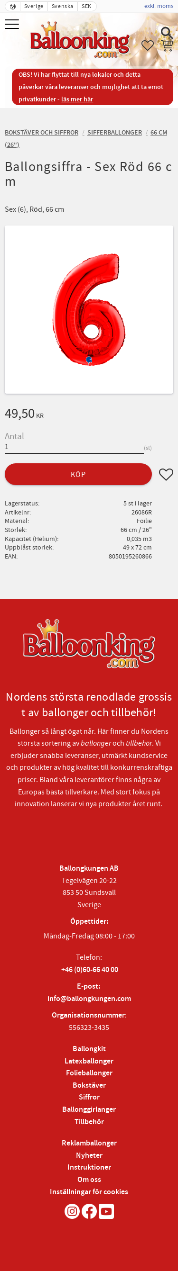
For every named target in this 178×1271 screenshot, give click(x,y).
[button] (13, 25)
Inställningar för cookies (89, 1192)
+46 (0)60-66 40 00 (89, 970)
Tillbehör (89, 1122)
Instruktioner (89, 1167)
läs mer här (77, 99)
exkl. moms (158, 6)
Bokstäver (89, 1086)
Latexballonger (89, 1061)
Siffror (89, 1097)
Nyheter (89, 1156)
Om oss (89, 1180)
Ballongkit (89, 1049)
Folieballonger (89, 1073)
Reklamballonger (89, 1143)
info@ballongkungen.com (89, 999)
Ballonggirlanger (89, 1110)
